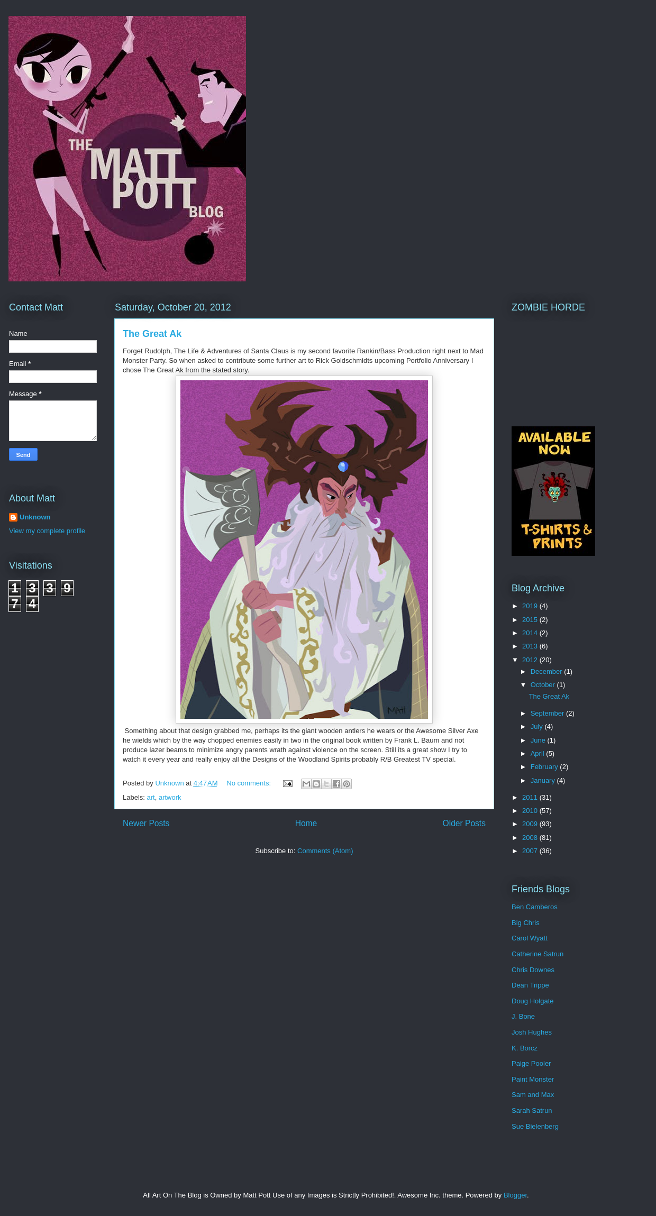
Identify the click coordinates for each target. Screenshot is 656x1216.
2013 (531, 646)
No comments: (249, 783)
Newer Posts (146, 823)
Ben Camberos (535, 907)
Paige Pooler (531, 1063)
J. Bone (523, 1016)
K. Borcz (524, 1048)
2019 (531, 606)
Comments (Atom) (325, 851)
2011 (531, 797)
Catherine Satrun (537, 954)
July (538, 726)
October (544, 685)
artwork (170, 797)
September (548, 713)
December (547, 671)
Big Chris (526, 923)
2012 (531, 660)
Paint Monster (533, 1079)
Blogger (515, 1195)
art (151, 797)
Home (306, 823)
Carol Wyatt (530, 938)
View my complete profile (47, 531)
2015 (531, 620)
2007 (531, 851)
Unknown (35, 517)
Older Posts (464, 823)
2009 (531, 824)
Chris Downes (533, 970)
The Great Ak (152, 333)
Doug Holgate (533, 1001)
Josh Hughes (532, 1032)
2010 (531, 811)
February (545, 767)
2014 (531, 633)
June (539, 740)
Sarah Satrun (532, 1110)
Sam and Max (533, 1095)
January (544, 780)
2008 (531, 838)
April (538, 753)
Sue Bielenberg (535, 1126)
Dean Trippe (530, 985)
